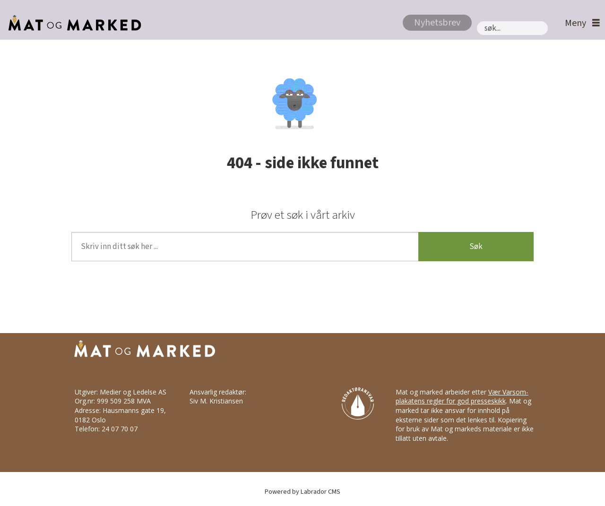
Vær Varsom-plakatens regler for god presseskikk (462, 396)
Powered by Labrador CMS (302, 492)
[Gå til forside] (72, 23)
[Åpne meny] (580, 23)
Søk (476, 246)
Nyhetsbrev (437, 22)
